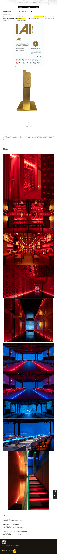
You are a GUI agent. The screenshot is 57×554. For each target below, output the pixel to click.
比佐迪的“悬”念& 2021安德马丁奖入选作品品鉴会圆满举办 (15, 531)
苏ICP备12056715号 (5, 548)
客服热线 (17, 545)
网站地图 (12, 545)
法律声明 (8, 545)
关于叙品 (26, 2)
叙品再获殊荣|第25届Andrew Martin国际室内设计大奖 (14, 534)
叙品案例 (21, 2)
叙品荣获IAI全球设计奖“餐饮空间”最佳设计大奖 (13, 520)
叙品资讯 (35, 2)
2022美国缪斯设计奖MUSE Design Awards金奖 (12, 524)
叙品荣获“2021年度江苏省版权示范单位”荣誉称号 (13, 527)
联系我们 (3, 545)
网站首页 (16, 2)
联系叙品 (40, 2)
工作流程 (30, 2)
